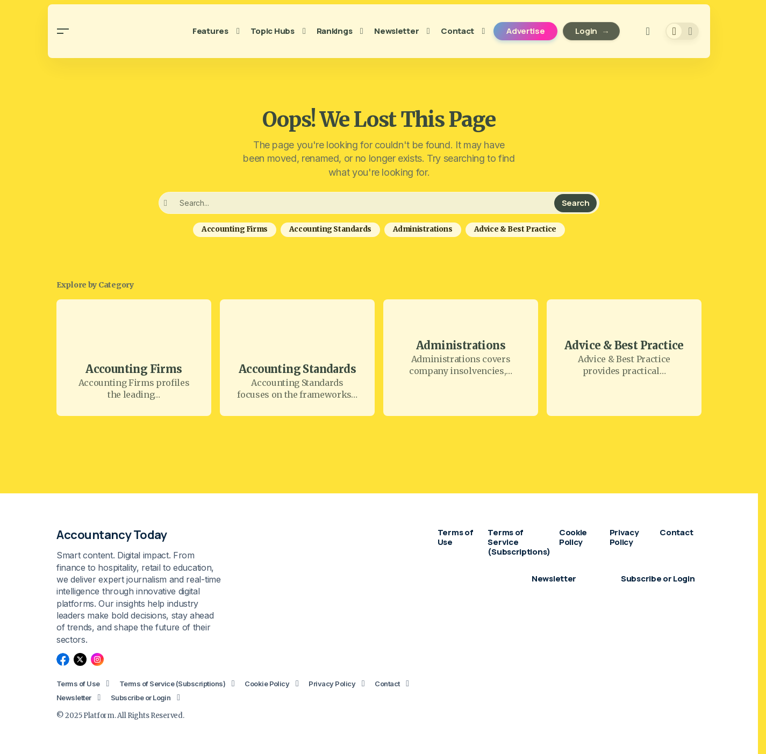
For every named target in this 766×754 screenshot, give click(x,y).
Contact (387, 683)
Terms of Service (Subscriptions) (172, 683)
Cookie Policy (267, 683)
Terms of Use (78, 683)
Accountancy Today (111, 535)
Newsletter (73, 697)
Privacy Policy (332, 683)
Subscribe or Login (141, 697)
